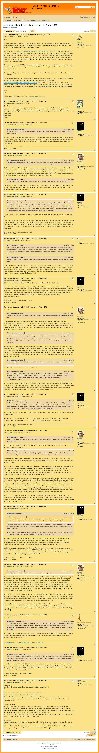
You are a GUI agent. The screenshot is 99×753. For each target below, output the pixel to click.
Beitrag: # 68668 (8, 280)
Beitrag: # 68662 (8, 240)
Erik (12, 27)
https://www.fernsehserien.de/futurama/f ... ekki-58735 (20, 695)
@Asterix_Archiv (26, 642)
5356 (82, 134)
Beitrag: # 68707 (8, 649)
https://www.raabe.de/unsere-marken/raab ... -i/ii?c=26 (20, 82)
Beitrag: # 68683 (8, 396)
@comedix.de (39, 642)
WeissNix (79, 130)
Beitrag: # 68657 (8, 155)
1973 (82, 111)
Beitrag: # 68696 (8, 508)
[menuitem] (15, 17)
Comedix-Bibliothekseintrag (40, 67)
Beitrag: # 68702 (8, 566)
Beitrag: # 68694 (8, 433)
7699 (82, 624)
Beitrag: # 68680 (8, 309)
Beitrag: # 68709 (8, 682)
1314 (82, 165)
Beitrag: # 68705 (8, 617)
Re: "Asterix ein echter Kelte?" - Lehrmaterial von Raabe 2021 (25, 101)
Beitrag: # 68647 (8, 37)
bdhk (78, 238)
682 (82, 242)
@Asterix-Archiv (11, 642)
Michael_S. (79, 161)
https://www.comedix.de (23, 641)
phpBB (44, 743)
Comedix (79, 620)
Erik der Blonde (31, 96)
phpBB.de (56, 746)
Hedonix (79, 680)
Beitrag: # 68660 (8, 196)
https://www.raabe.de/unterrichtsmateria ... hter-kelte (37, 51)
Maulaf (15, 27)
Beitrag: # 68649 (8, 124)
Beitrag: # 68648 (8, 103)
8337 (82, 44)
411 (82, 683)
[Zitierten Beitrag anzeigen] (23, 129)
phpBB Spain (51, 744)
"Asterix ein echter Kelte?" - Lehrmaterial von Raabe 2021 (30, 25)
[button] (95, 31)
